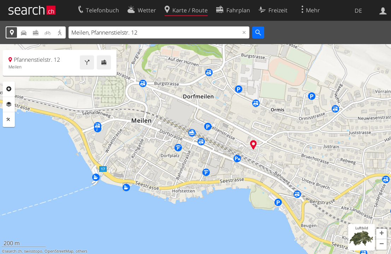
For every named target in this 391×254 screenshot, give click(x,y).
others (81, 251)
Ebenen (9, 104)
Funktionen (9, 119)
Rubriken (9, 88)
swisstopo (33, 251)
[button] (381, 234)
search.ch (13, 251)
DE (358, 10)
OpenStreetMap (59, 251)
